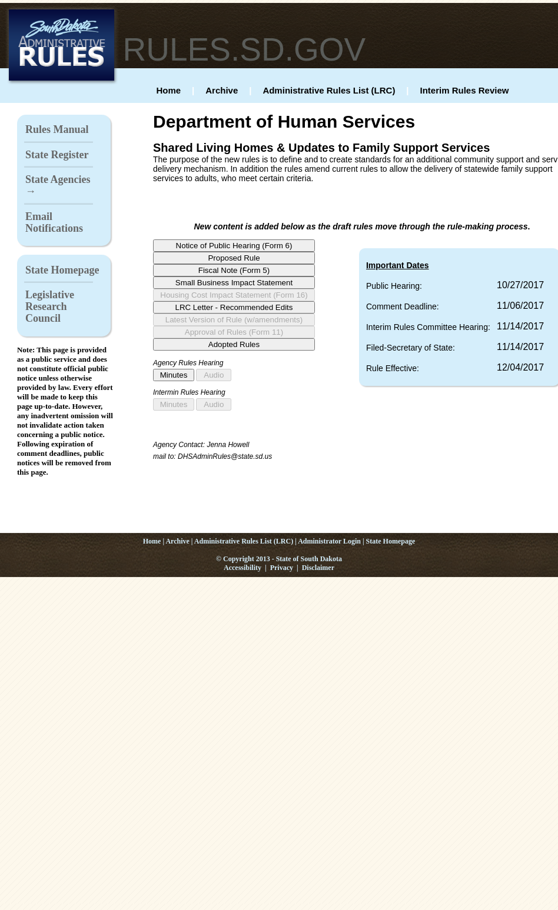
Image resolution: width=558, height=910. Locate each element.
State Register (56, 155)
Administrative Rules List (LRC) (329, 90)
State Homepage (62, 270)
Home (168, 90)
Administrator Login (329, 541)
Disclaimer (318, 568)
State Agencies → (57, 185)
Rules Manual (57, 129)
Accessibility (242, 568)
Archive (221, 90)
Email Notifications (54, 222)
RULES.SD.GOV (244, 49)
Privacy (281, 568)
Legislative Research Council (49, 306)
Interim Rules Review (464, 90)
